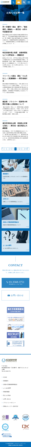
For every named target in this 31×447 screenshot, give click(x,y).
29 (12, 148)
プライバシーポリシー (9, 402)
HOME (5, 377)
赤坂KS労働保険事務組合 (10, 384)
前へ (2, 149)
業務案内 (5, 380)
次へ (27, 149)
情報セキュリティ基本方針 (10, 406)
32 (20, 148)
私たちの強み (7, 395)
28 (10, 148)
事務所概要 (6, 391)
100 (25, 148)
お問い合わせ (7, 399)
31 (18, 148)
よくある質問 (7, 388)
